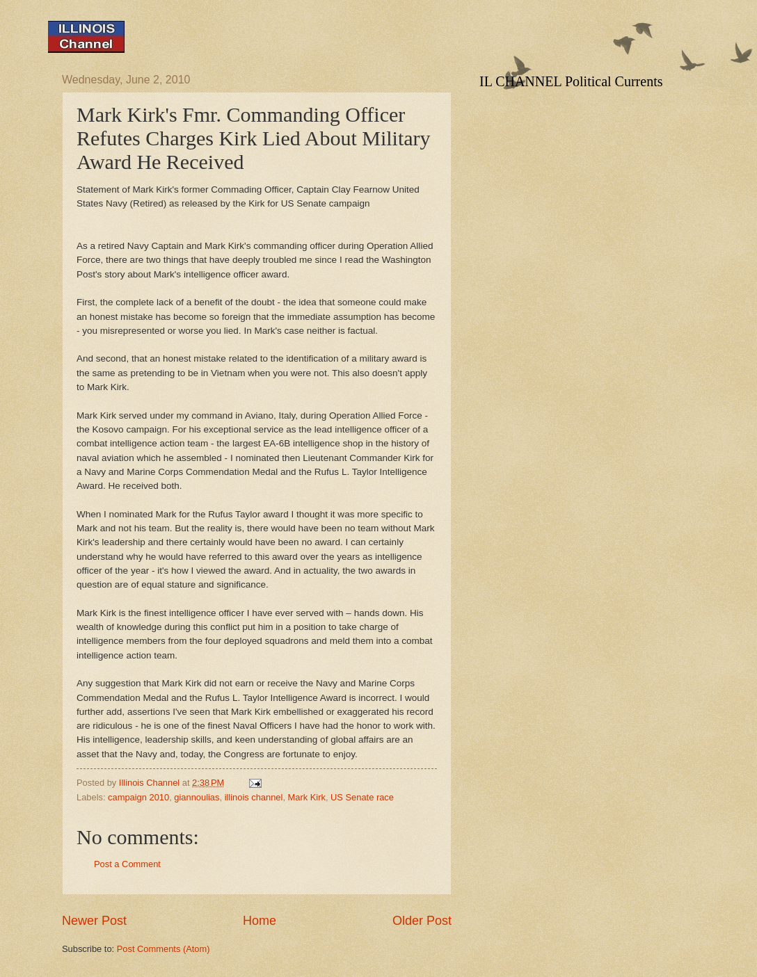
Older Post (422, 921)
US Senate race (362, 797)
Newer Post (94, 921)
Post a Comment (127, 864)
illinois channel (254, 797)
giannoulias (196, 797)
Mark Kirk (307, 797)
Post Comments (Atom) (163, 949)
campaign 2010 (138, 797)
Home (259, 921)
